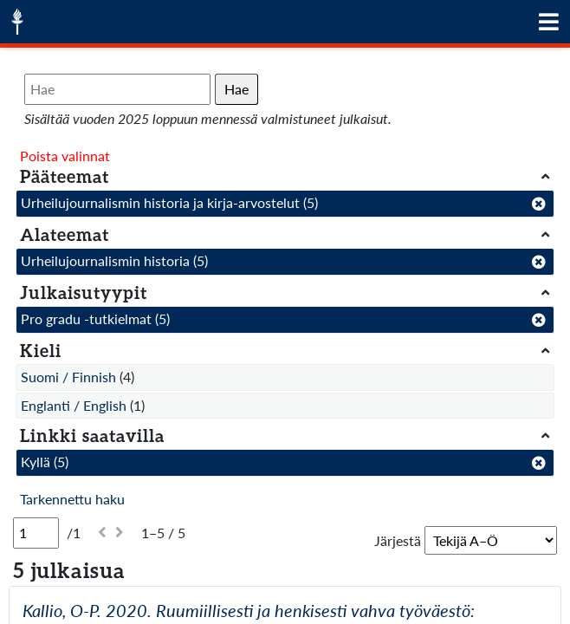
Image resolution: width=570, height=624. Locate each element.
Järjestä (397, 540)
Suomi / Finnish (68, 376)
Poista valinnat (65, 155)
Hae (236, 89)
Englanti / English (73, 405)
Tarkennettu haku (72, 499)
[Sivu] (36, 533)
